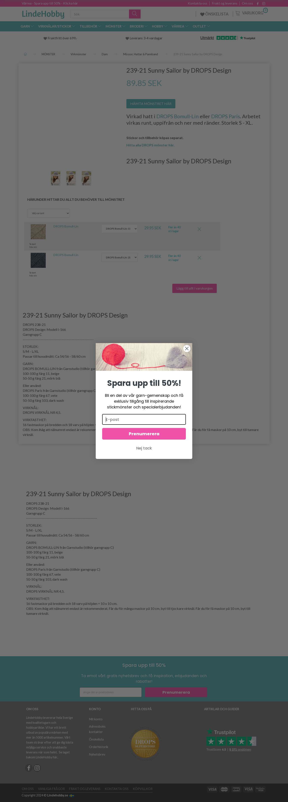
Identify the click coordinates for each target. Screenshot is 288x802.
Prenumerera (144, 434)
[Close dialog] (187, 348)
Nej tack (144, 448)
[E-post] (144, 419)
